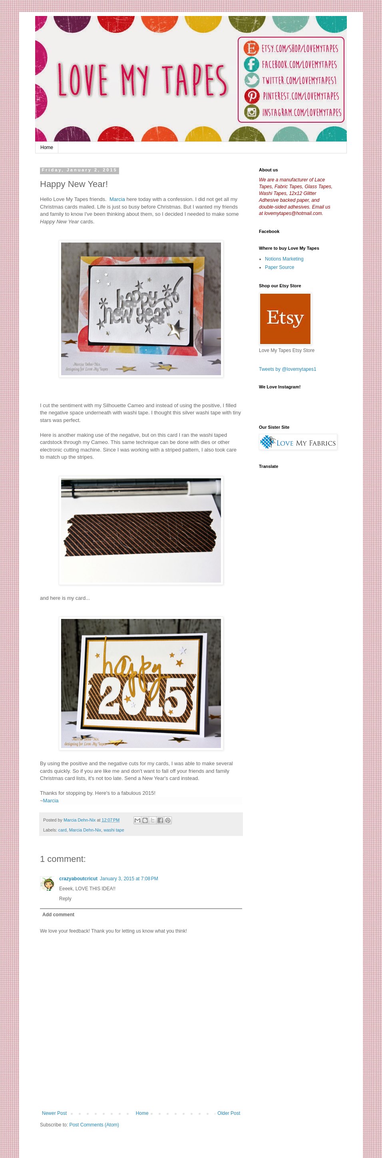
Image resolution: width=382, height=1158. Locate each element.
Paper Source (279, 267)
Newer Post (54, 1113)
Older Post (228, 1113)
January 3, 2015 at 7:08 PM (129, 878)
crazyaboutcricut (78, 878)
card (62, 830)
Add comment (58, 914)
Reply (65, 898)
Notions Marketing (284, 259)
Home (46, 147)
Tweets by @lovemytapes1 (287, 369)
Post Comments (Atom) (94, 1125)
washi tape (113, 830)
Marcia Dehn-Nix (85, 830)
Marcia (117, 199)
